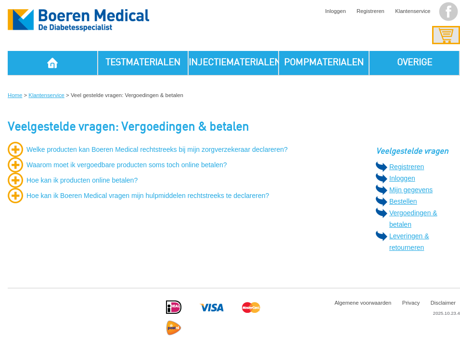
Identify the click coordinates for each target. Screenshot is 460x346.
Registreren (370, 11)
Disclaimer (443, 303)
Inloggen (335, 11)
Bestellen (403, 201)
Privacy (411, 303)
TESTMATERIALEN (142, 63)
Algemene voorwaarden (362, 303)
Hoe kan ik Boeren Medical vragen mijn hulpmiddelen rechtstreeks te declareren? (147, 195)
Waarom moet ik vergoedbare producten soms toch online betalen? (126, 165)
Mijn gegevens (411, 190)
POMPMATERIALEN (324, 63)
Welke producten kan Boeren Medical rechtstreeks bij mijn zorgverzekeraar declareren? (157, 149)
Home (15, 95)
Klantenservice (412, 11)
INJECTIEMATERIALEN (234, 63)
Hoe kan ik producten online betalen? (82, 180)
